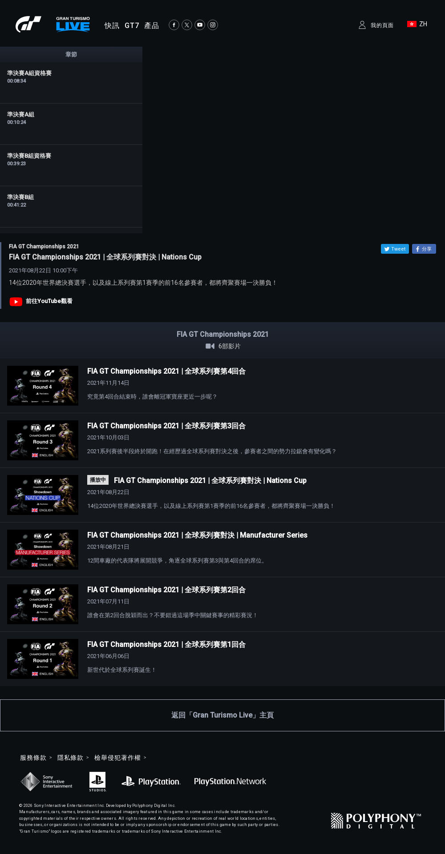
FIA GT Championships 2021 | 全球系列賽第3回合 (166, 426)
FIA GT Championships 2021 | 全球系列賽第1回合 (166, 644)
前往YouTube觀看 (49, 301)
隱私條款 (70, 757)
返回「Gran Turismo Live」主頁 (222, 715)
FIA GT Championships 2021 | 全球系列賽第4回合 (166, 371)
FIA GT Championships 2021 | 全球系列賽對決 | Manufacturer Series (197, 535)
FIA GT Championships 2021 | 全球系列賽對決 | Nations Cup (210, 480)
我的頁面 (382, 25)
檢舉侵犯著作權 (117, 757)
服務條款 (33, 757)
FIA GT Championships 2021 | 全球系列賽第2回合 (166, 590)
